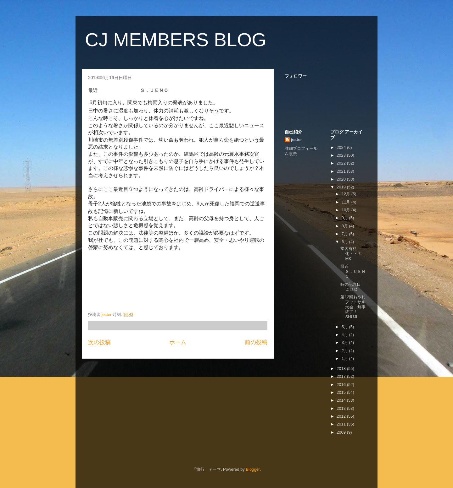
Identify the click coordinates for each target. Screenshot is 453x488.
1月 (345, 358)
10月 (346, 210)
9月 (345, 217)
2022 (342, 163)
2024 (342, 147)
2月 (345, 350)
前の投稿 (256, 342)
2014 (342, 400)
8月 (345, 226)
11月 (346, 202)
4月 (345, 334)
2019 (342, 187)
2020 (342, 179)
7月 (345, 233)
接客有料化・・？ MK (359, 253)
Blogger (253, 469)
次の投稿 (99, 342)
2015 (342, 392)
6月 (345, 241)
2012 (342, 416)
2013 (342, 408)
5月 (345, 326)
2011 (342, 424)
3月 (345, 342)
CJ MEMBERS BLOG (175, 39)
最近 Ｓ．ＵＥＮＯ (362, 271)
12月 (346, 194)
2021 (342, 171)
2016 (342, 384)
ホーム (177, 342)
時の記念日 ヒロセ (356, 287)
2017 (342, 376)
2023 (342, 155)
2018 (342, 368)
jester (296, 139)
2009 (342, 432)
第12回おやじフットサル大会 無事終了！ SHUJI (355, 307)
